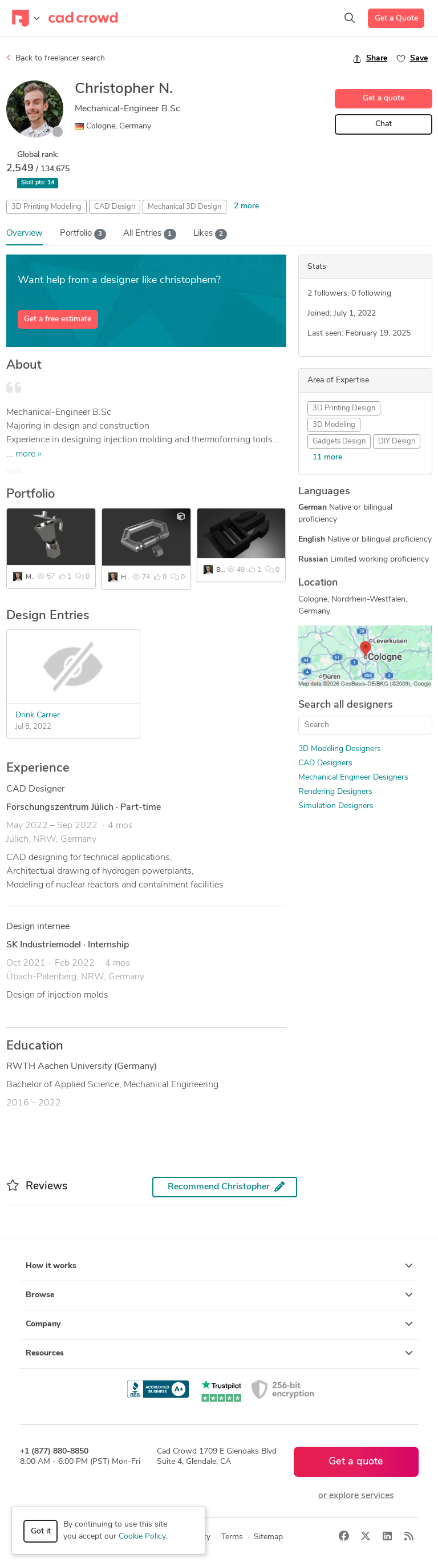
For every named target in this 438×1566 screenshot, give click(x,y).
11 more (327, 457)
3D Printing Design (344, 408)
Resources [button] (219, 1353)
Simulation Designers (336, 806)
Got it (41, 1531)
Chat (383, 124)
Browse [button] (219, 1294)
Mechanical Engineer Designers (353, 777)
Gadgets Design (339, 441)
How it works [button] (219, 1265)
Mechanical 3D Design (184, 207)
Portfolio (83, 234)
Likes (210, 234)
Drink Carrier (37, 715)
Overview (24, 233)
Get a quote (383, 98)
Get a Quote (396, 18)
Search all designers (345, 705)
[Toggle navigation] (25, 18)
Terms (232, 1537)
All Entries (149, 234)
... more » (24, 454)
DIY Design (396, 441)
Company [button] (219, 1324)
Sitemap (268, 1537)
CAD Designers (325, 763)
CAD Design (114, 207)
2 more (246, 206)
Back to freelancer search (55, 58)
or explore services (356, 1495)
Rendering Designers (335, 792)
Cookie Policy (142, 1536)
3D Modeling (334, 425)
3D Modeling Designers (339, 749)
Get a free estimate (57, 319)
